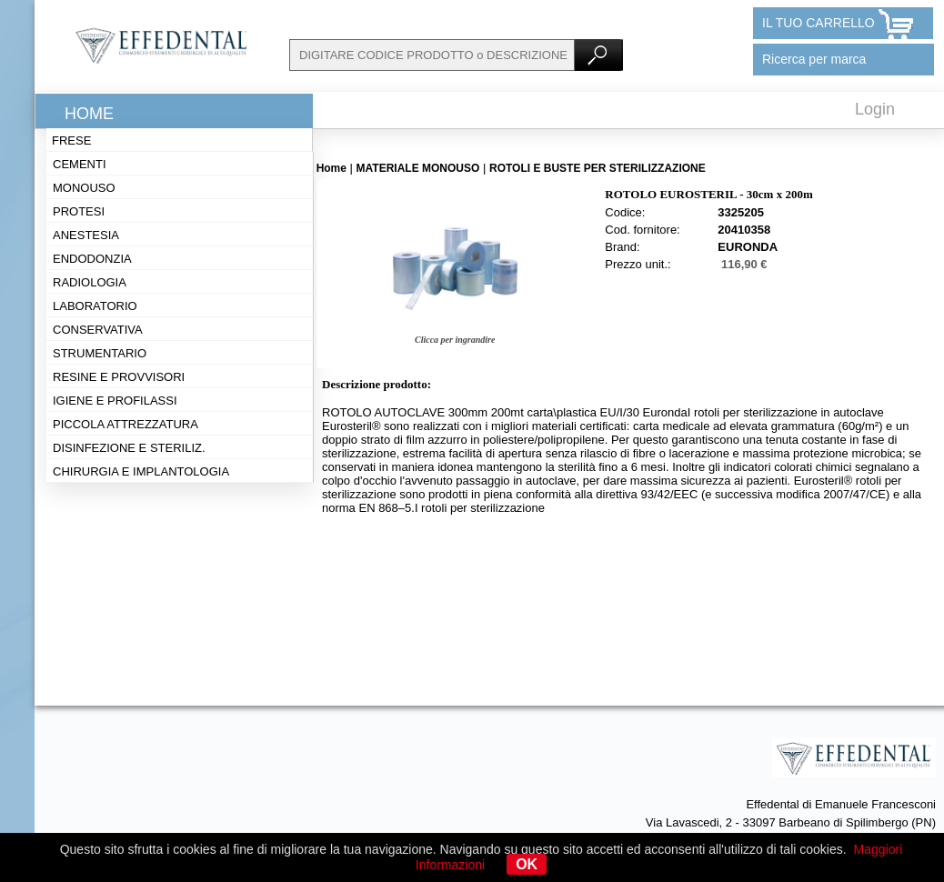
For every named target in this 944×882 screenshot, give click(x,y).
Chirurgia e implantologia (141, 471)
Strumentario (99, 353)
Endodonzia (92, 259)
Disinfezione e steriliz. (129, 448)
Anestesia (86, 235)
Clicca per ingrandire (455, 340)
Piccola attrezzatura (125, 424)
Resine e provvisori (119, 377)
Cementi (79, 164)
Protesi (79, 211)
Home (89, 114)
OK (526, 864)
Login (875, 109)
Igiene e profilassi (115, 400)
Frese (71, 140)
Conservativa (98, 329)
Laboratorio (95, 306)
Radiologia (89, 282)
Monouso (84, 188)
